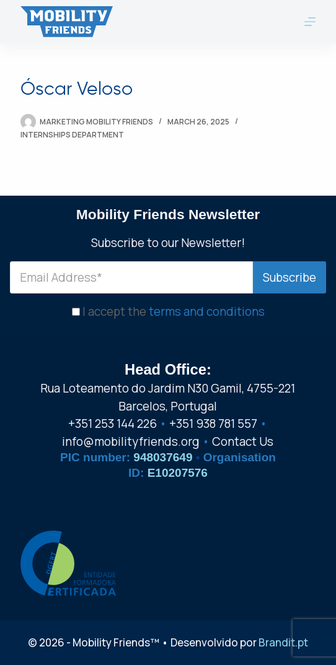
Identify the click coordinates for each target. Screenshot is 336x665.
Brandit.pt (283, 642)
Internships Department (72, 134)
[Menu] (310, 21)
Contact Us (242, 441)
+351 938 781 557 (213, 423)
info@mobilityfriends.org (131, 441)
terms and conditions (207, 311)
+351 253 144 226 (112, 423)
